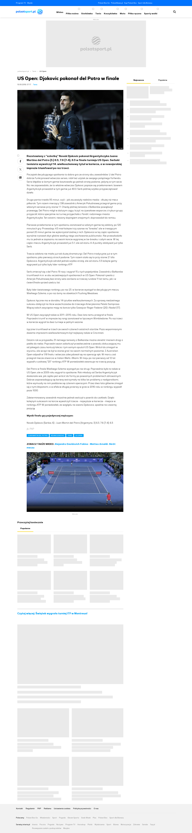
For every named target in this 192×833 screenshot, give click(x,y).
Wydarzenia (99, 825)
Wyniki (30, 3)
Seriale (145, 825)
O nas (96, 809)
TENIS (69, 435)
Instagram (167, 3)
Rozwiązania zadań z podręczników (46, 828)
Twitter (159, 3)
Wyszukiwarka (174, 12)
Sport (54, 818)
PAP (39, 809)
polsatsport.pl (23, 71)
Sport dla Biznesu (145, 3)
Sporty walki (150, 13)
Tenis (98, 13)
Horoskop (81, 825)
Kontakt (19, 809)
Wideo (59, 12)
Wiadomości (45, 818)
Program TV (21, 3)
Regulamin (30, 809)
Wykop (20, 177)
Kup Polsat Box (130, 3)
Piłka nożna (72, 13)
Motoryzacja (126, 825)
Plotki (90, 825)
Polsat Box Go (104, 3)
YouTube (163, 3)
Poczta (43, 825)
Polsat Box (102, 818)
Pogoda (62, 818)
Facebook (155, 3)
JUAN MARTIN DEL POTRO (38, 435)
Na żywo (59, 825)
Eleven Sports (73, 818)
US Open (42, 71)
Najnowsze (138, 80)
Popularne (25, 528)
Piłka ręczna (134, 13)
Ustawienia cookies (62, 809)
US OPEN (78, 435)
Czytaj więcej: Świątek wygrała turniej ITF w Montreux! (52, 613)
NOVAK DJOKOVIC (57, 435)
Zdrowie (136, 825)
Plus (94, 818)
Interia (34, 825)
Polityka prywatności (82, 809)
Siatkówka (87, 13)
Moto (122, 13)
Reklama (47, 809)
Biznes (116, 825)
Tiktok (171, 3)
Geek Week (86, 818)
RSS (175, 3)
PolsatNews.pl (117, 3)
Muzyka (66, 828)
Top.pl (152, 825)
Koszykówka (110, 13)
